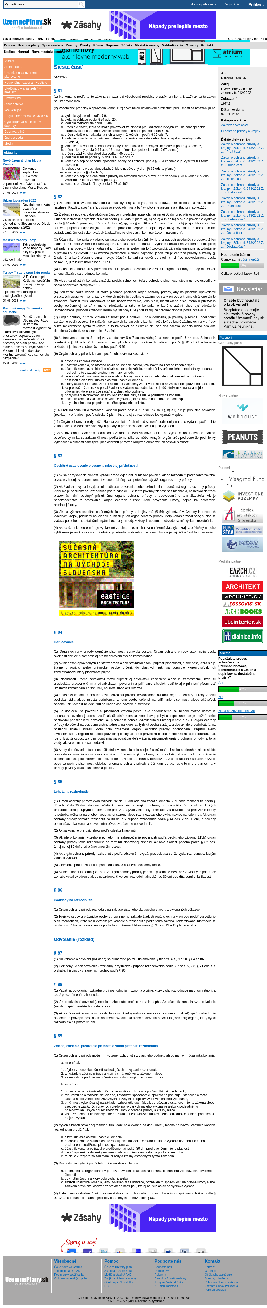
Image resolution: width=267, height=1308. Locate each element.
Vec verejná (12, 110)
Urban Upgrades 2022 (19, 200)
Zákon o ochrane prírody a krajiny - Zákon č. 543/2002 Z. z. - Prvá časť (242, 148)
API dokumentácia (166, 1285)
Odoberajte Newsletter (118, 1282)
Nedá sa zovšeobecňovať (236, 711)
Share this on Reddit (201, 1250)
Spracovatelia (52, 45)
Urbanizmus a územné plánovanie (20, 75)
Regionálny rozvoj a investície (25, 82)
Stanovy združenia (217, 1278)
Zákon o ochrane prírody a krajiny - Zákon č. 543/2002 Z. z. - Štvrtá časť (242, 188)
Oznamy (192, 45)
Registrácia (232, 4)
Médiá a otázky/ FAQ (117, 1274)
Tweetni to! (104, 1250)
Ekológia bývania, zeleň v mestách (22, 90)
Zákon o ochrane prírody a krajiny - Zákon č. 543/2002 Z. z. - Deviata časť (242, 242)
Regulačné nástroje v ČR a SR (26, 116)
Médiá (8, 143)
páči (244, 259)
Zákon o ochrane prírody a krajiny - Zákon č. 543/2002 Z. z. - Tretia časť (242, 175)
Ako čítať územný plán (118, 1270)
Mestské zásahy (147, 45)
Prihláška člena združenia (221, 1282)
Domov (9, 45)
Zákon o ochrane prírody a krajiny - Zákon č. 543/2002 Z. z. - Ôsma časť (242, 229)
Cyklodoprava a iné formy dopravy (22, 124)
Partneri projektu (215, 1289)
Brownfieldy (12, 98)
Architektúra (13, 67)
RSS (47, 370)
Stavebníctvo (13, 104)
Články (85, 45)
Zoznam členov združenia (221, 1285)
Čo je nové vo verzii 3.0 (69, 1267)
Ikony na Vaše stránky (169, 1282)
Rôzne (98, 45)
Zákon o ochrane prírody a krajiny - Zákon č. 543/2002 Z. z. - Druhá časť (242, 161)
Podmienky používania (69, 1274)
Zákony (71, 45)
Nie (220, 697)
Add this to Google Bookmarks (120, 1250)
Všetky (9, 61)
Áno (221, 683)
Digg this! (152, 1250)
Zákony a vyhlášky (234, 125)
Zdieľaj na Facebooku (88, 1250)
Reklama (160, 1274)
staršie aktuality (30, 370)
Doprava (112, 45)
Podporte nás (163, 1267)
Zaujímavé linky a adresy (120, 1278)
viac (23, 192)
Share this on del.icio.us (136, 1250)
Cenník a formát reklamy (170, 1278)
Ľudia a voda (13, 137)
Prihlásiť (256, 4)
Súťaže (126, 45)
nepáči (254, 259)
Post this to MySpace (168, 1250)
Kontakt (207, 45)
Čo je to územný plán (118, 1267)
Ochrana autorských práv (70, 1278)
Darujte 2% (162, 1270)
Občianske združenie (218, 1274)
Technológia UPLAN (67, 1270)
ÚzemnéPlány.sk (27, 23)
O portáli (210, 1270)
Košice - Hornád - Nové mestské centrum (35, 52)
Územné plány (29, 45)
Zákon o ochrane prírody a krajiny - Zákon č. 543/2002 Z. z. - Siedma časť (242, 215)
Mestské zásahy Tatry (19, 240)
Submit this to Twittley (185, 1250)
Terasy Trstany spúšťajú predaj (27, 272)
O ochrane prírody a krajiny (240, 131)
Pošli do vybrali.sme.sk (71, 1250)
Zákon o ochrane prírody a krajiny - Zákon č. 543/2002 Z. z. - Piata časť (242, 202)
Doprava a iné (14, 132)
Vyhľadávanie (172, 45)
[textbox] (42, 4)
